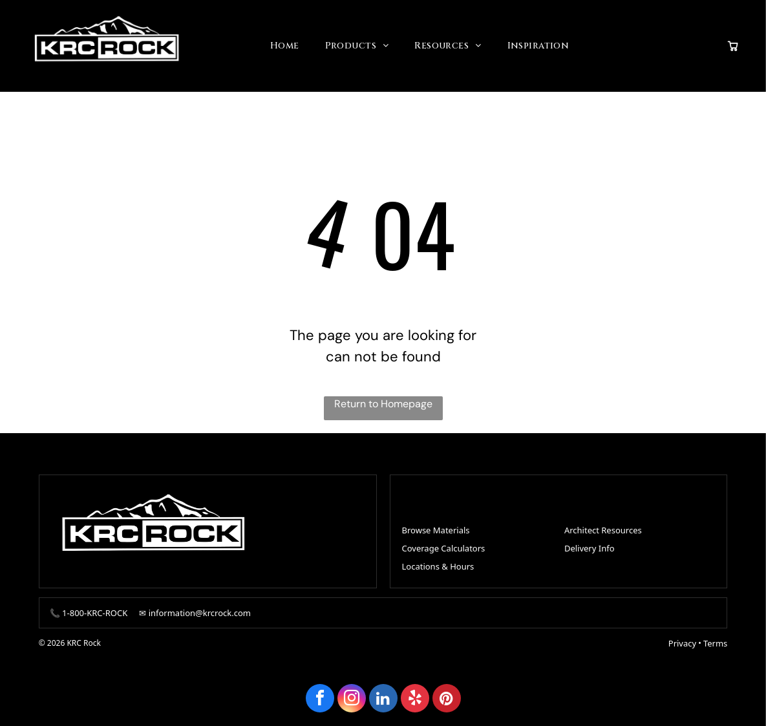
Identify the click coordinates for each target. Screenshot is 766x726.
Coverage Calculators (443, 548)
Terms (715, 643)
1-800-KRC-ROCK (94, 613)
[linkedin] (383, 700)
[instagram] (351, 700)
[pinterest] (446, 700)
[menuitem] (284, 46)
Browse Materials (436, 530)
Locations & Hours (438, 566)
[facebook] (320, 700)
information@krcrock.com (200, 613)
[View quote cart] (733, 45)
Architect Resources (603, 530)
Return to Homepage (383, 404)
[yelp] (415, 700)
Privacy (682, 643)
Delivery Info (589, 548)
